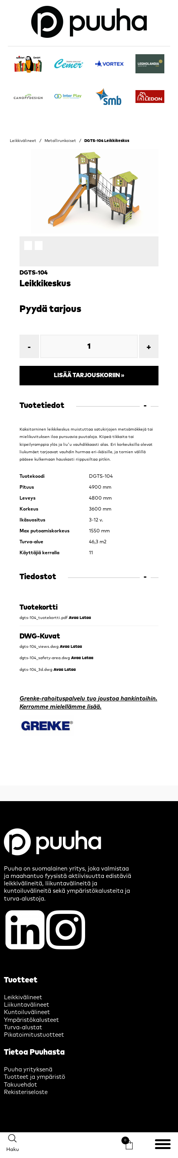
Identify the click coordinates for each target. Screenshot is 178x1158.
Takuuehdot (20, 1085)
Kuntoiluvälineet (27, 1012)
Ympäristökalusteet (31, 1020)
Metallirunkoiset (60, 141)
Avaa (73, 618)
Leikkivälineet (23, 141)
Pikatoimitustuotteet (34, 1035)
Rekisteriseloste (26, 1092)
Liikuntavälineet (26, 1005)
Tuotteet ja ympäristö (34, 1077)
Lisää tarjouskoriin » (89, 375)
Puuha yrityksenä (28, 1070)
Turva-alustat (23, 1027)
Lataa (85, 618)
